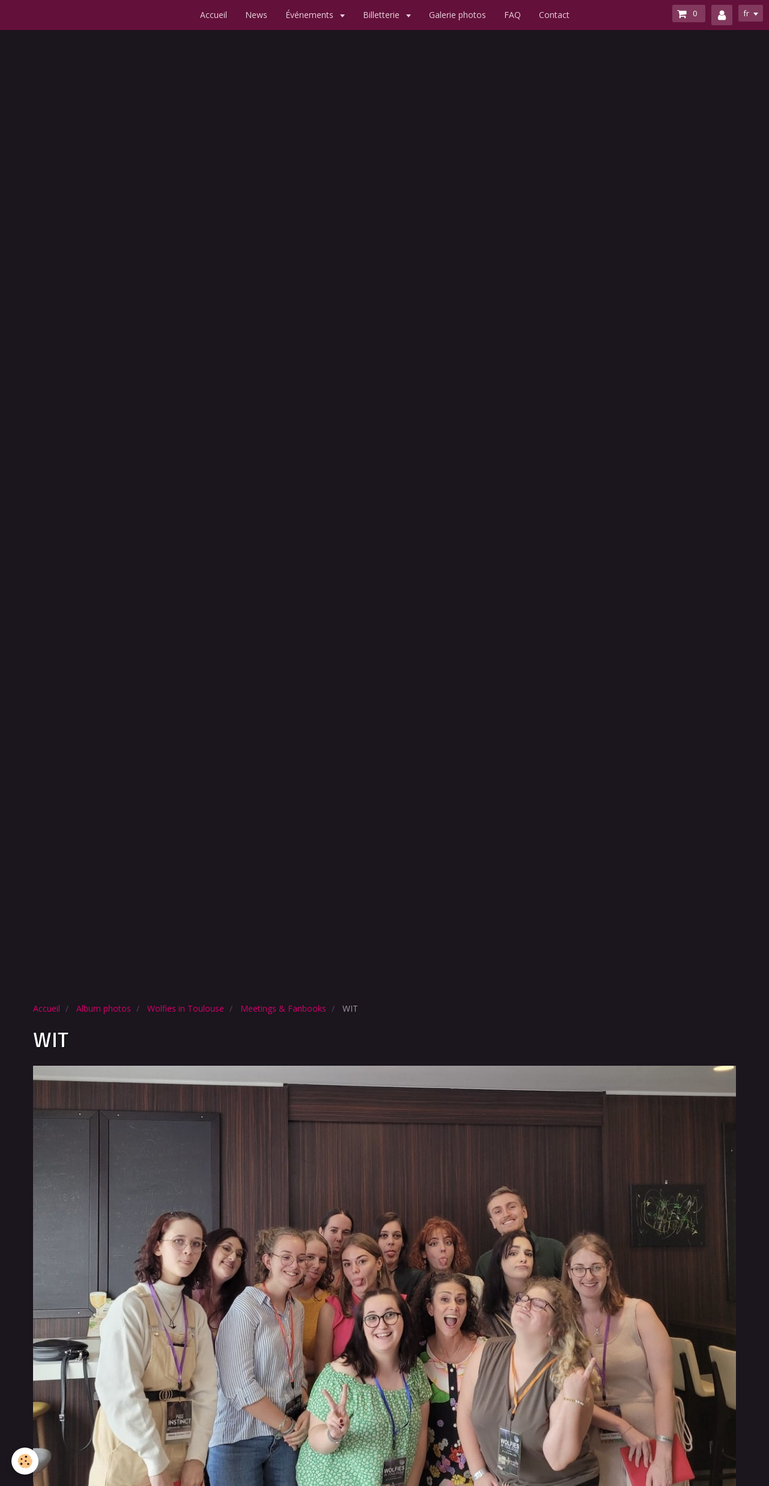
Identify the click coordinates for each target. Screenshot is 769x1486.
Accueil (213, 14)
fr (744, 14)
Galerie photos (457, 14)
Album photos (103, 1008)
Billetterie (382, 14)
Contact (554, 14)
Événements (310, 14)
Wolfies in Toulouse (185, 1008)
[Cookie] (25, 1461)
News (256, 14)
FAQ (512, 14)
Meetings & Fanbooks (283, 1008)
